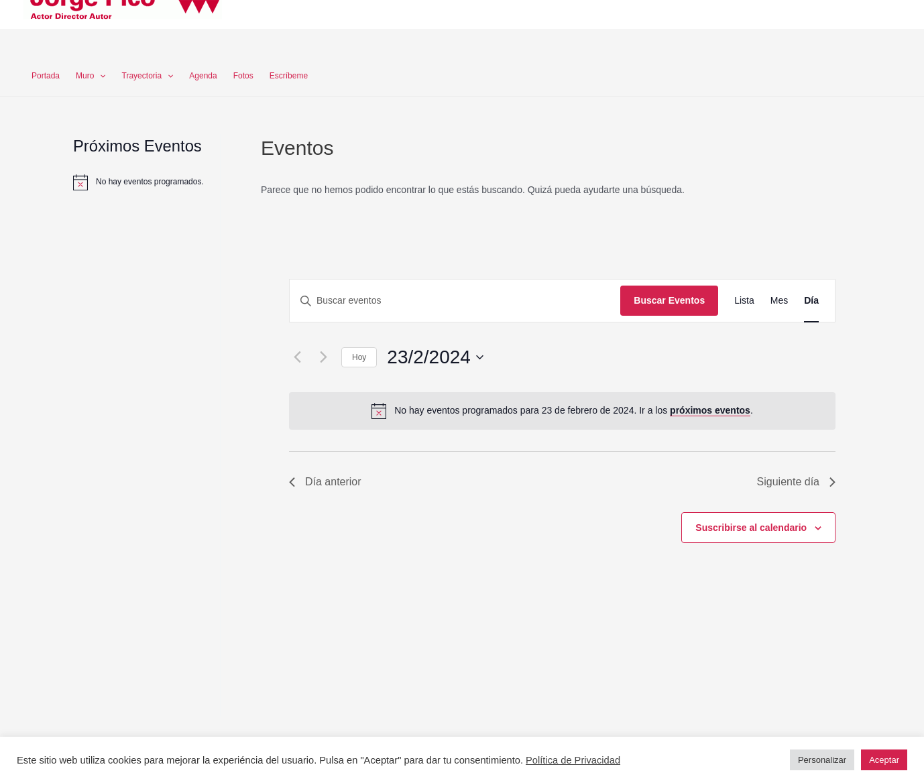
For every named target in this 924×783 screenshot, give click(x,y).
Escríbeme (289, 75)
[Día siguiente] (323, 357)
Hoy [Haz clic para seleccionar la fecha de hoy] (359, 357)
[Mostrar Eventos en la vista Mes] (779, 301)
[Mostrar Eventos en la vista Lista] (744, 301)
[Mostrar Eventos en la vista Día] (811, 301)
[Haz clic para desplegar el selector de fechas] (435, 357)
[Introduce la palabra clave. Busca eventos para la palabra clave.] (455, 301)
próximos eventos (710, 410)
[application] (99, 76)
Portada (46, 75)
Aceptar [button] (884, 760)
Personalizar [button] (822, 760)
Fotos (243, 75)
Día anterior (325, 481)
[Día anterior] (297, 357)
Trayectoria (148, 76)
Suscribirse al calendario (751, 527)
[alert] (150, 182)
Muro (91, 76)
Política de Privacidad (573, 760)
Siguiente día (796, 481)
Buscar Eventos (669, 300)
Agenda (203, 75)
